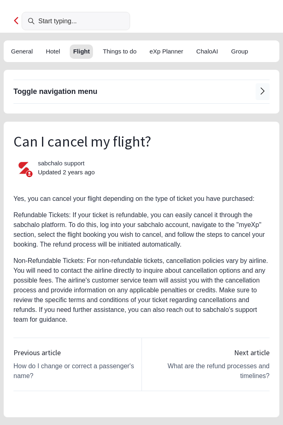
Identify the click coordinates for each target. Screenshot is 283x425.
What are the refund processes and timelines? (219, 371)
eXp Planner (167, 51)
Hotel (53, 51)
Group (239, 51)
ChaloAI (207, 51)
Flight (81, 51)
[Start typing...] (76, 21)
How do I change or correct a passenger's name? (73, 371)
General (22, 51)
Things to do (120, 51)
